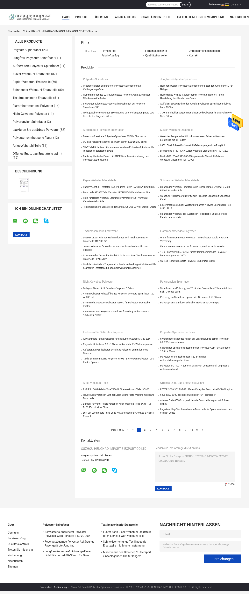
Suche (185, 4)
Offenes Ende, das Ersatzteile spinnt (37, 154)
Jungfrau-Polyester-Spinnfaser (33, 58)
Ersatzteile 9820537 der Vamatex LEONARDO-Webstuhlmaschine (116, 192)
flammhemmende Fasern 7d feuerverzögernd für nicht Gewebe (192, 246)
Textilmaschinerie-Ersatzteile (32, 98)
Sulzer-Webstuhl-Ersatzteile (31, 74)
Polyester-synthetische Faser (32, 138)
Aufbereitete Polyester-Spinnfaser (36, 66)
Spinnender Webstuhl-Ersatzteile (35, 90)
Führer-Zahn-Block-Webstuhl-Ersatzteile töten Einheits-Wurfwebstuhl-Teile (127, 533)
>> (197, 430)
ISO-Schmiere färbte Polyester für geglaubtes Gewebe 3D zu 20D (116, 338)
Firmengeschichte (156, 50)
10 (191, 430)
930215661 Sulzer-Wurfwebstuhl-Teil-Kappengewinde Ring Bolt (192, 145)
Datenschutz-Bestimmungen (54, 587)
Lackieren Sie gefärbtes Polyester (36, 130)
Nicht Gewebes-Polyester (30, 114)
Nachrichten (239, 17)
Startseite (13, 31)
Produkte (82, 17)
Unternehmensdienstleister (205, 50)
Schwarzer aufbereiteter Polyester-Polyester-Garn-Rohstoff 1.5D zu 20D (67, 533)
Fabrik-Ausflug (125, 17)
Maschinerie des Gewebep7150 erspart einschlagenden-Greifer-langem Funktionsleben (127, 555)
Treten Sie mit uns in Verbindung (200, 17)
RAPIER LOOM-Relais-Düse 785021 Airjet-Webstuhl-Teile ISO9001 (117, 389)
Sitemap (13, 566)
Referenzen (215, 4)
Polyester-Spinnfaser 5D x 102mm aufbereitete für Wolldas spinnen (118, 344)
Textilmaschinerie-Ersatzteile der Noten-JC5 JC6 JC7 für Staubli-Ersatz (119, 207)
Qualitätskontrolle (156, 17)
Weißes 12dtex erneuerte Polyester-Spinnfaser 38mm (188, 261)
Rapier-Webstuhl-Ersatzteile (32, 82)
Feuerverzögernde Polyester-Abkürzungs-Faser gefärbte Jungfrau (70, 543)
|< (127, 430)
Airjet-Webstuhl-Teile (27, 146)
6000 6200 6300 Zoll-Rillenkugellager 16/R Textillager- (188, 395)
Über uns (101, 17)
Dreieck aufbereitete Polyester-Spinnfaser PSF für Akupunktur (115, 136)
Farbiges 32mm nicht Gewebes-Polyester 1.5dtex (108, 288)
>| (203, 430)
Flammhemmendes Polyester (33, 106)
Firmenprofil (109, 50)
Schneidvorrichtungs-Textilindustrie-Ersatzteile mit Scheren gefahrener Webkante (125, 544)
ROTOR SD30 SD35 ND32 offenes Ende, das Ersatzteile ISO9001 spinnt (196, 389)
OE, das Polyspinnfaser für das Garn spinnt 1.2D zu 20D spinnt (115, 142)
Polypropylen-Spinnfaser (29, 122)
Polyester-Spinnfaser (27, 50)
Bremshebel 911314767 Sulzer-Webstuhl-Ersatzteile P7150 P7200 (194, 150)
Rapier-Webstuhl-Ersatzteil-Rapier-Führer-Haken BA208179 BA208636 (119, 187)
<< (133, 430)
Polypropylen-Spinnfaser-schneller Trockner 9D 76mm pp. (190, 302)
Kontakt (193, 55)
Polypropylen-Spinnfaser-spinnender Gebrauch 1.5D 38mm (190, 297)
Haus (65, 17)
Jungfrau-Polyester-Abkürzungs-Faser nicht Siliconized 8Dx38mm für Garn (68, 553)
